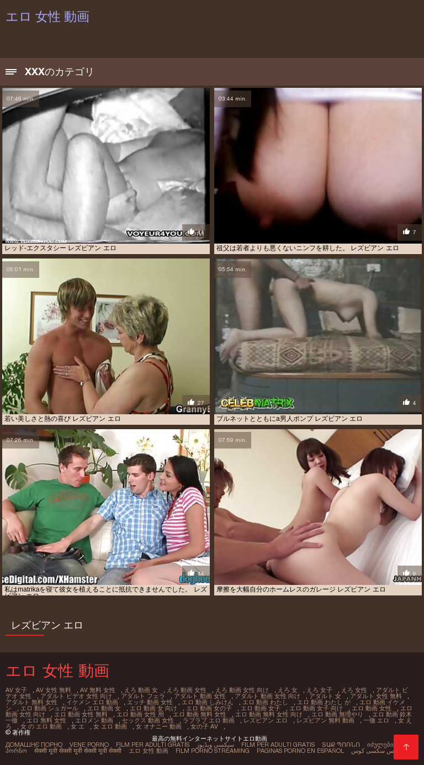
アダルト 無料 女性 (31, 702)
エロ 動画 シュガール (49, 708)
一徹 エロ (376, 720)
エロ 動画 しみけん (208, 702)
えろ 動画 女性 (186, 690)
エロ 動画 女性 (371, 708)
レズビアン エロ (265, 720)
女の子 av (204, 726)
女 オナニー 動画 (159, 726)
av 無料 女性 (97, 690)
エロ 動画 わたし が (324, 702)
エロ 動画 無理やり (337, 714)
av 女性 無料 (53, 690)
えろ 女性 (354, 690)
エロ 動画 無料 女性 (199, 714)
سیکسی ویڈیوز (215, 744)
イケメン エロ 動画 (92, 702)
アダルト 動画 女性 (200, 696)
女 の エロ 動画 (41, 726)
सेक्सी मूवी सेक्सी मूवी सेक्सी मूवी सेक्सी (77, 750)
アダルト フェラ (143, 696)
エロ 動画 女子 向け (316, 708)
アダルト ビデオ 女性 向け (76, 696)
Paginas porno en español (300, 750)
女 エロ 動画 (110, 726)
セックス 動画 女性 (148, 720)
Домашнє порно (34, 744)
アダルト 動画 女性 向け (267, 696)
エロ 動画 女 (104, 708)
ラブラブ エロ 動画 (209, 720)
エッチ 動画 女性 (150, 702)
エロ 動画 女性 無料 (81, 714)
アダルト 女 (325, 696)
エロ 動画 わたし (265, 702)
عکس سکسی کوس (376, 750)
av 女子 (16, 690)
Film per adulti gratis (152, 744)
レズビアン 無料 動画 (325, 720)
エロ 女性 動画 (148, 750)
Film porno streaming (213, 750)
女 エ (77, 726)
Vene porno (89, 744)
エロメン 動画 (94, 720)
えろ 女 (288, 690)
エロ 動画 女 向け (153, 708)
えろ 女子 (319, 690)
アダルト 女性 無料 (376, 696)
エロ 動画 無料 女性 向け (269, 714)
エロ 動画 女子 (260, 708)
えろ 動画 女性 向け (242, 690)
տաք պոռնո (341, 744)
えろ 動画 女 (141, 690)
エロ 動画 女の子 (209, 708)
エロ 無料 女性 (46, 720)
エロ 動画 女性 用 (140, 714)
